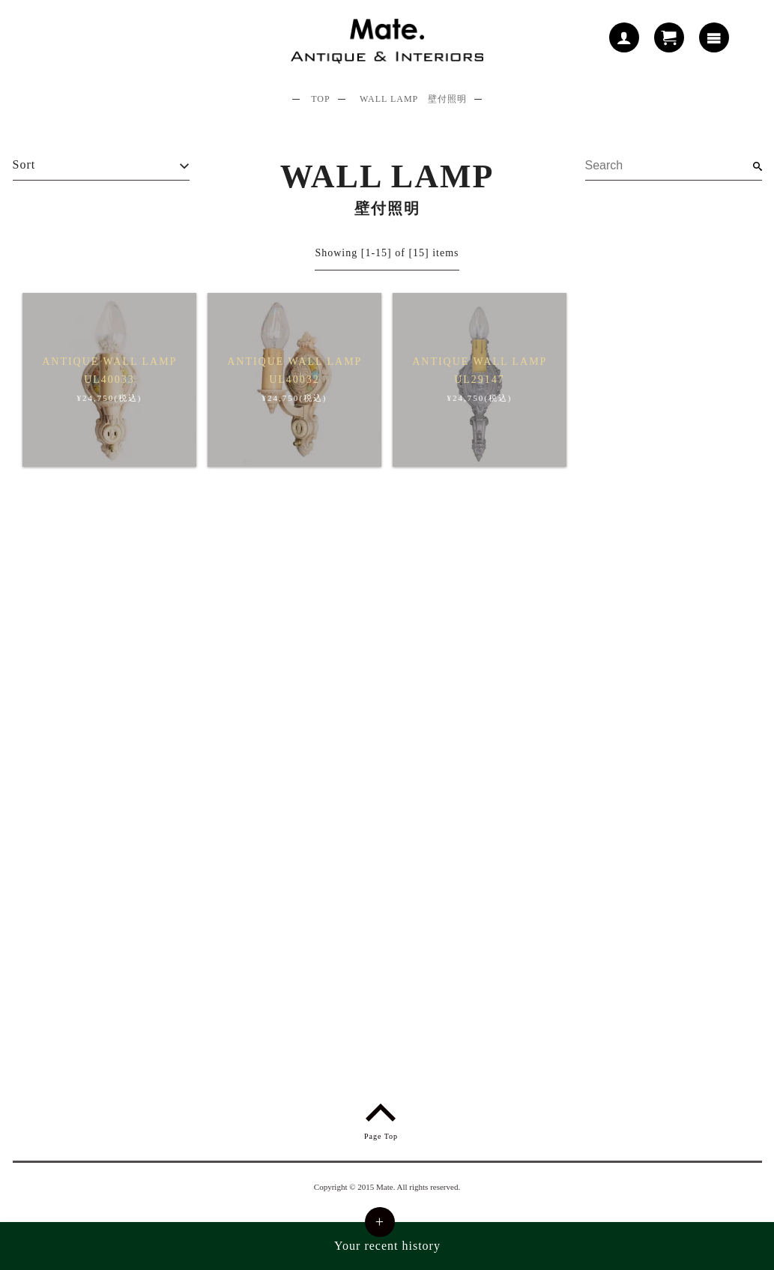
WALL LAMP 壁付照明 (413, 99)
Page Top (381, 1119)
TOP (320, 99)
